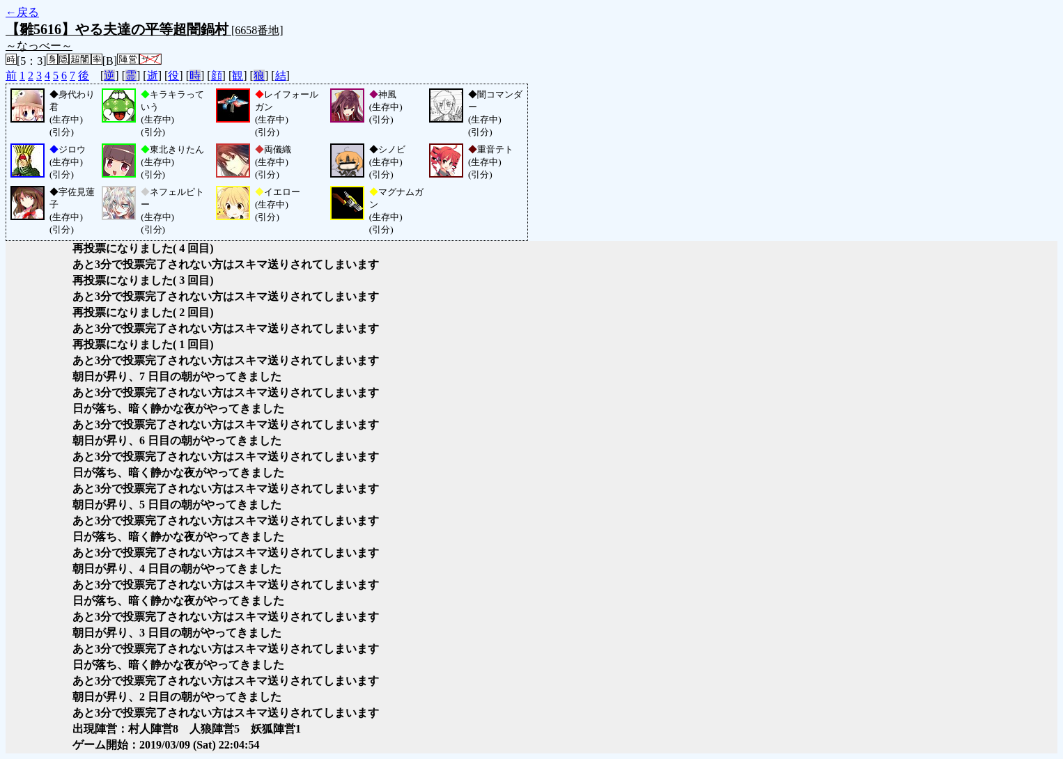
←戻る (22, 12)
